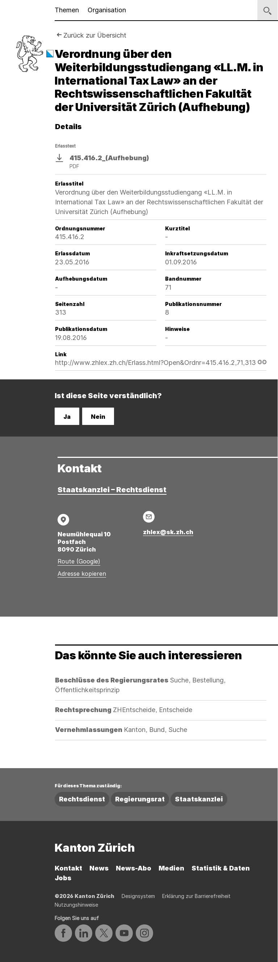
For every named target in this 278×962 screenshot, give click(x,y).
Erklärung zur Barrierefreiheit (196, 896)
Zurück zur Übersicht (94, 35)
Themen (67, 10)
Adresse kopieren (82, 573)
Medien (171, 868)
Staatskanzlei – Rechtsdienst (112, 489)
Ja (67, 416)
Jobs (63, 878)
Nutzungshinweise (76, 905)
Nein (98, 416)
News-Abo (133, 868)
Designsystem (138, 896)
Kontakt (68, 868)
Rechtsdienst (82, 799)
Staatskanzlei (199, 799)
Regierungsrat (140, 799)
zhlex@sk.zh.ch (168, 532)
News (99, 868)
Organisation (107, 10)
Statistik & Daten (220, 868)
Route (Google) (79, 561)
